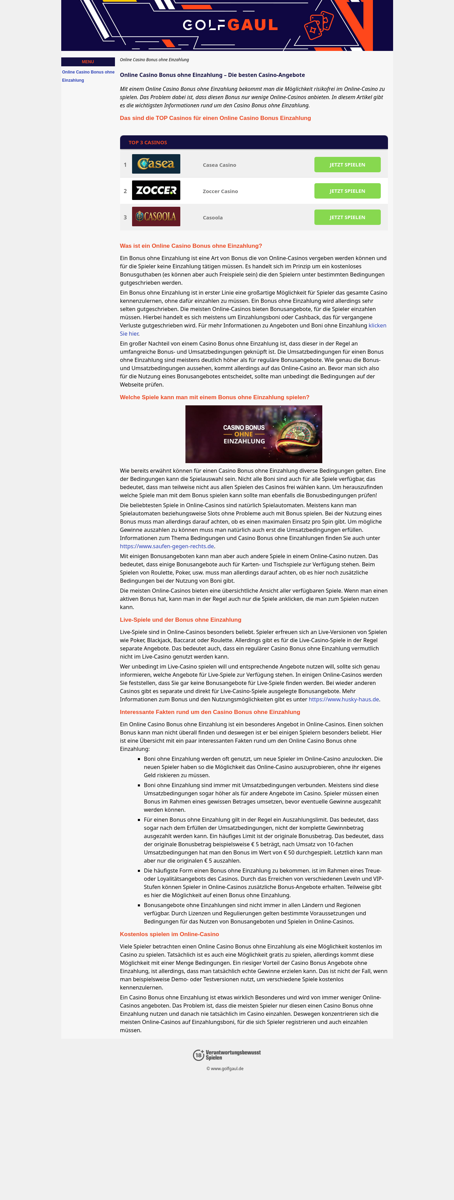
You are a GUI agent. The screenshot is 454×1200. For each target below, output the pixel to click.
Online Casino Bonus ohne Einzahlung (88, 76)
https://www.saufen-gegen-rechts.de (167, 546)
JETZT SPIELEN (347, 164)
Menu (88, 61)
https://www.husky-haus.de (344, 699)
